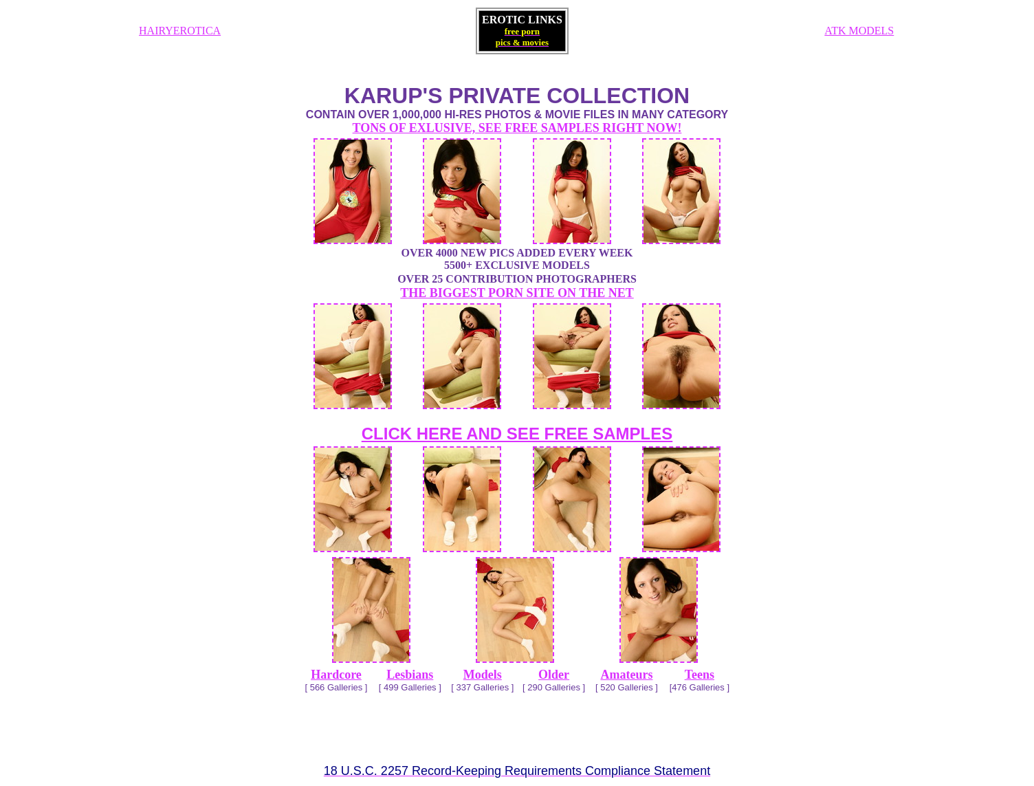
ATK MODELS (859, 30)
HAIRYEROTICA (180, 30)
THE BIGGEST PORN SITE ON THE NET (516, 293)
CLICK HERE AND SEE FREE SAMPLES (517, 433)
